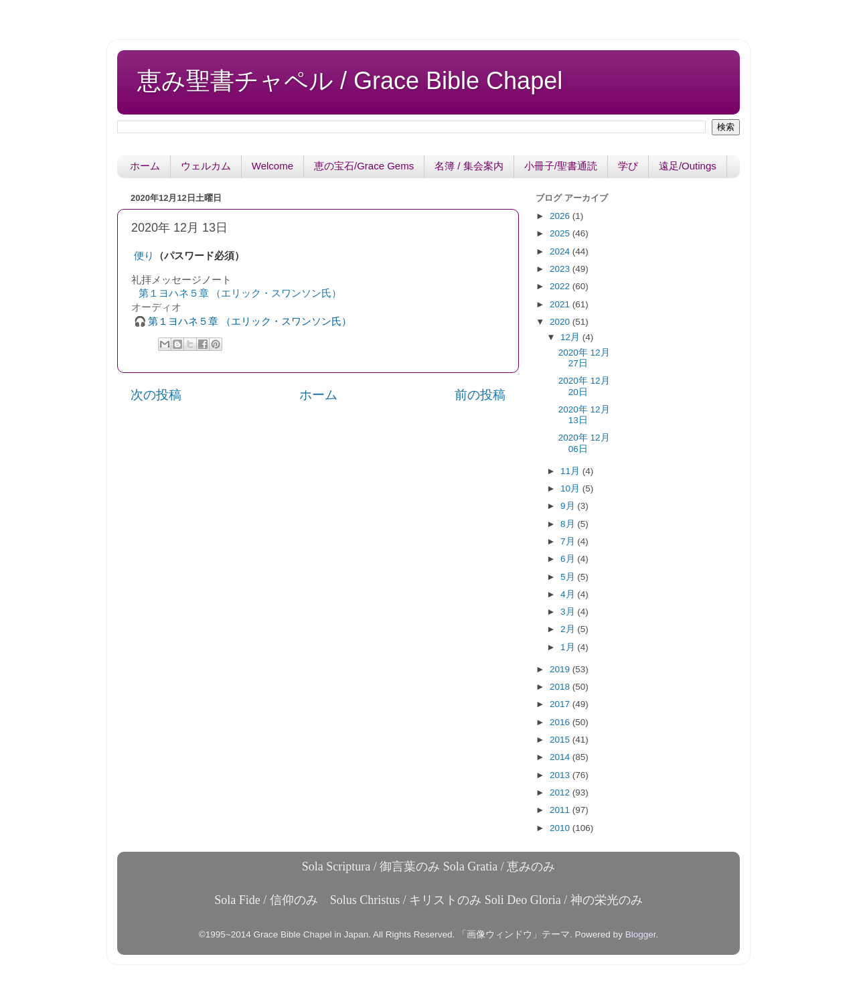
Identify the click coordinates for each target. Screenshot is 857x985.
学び (628, 165)
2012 (561, 792)
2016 (561, 722)
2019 (561, 669)
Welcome (272, 165)
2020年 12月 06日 (584, 443)
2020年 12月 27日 (584, 358)
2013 (561, 775)
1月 (568, 647)
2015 (561, 740)
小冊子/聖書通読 (560, 165)
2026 (561, 216)
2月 (568, 629)
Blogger (640, 934)
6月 (568, 559)
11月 (571, 471)
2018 (561, 687)
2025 (561, 233)
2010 (561, 828)
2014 (561, 757)
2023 (561, 269)
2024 (561, 251)
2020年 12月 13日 (584, 414)
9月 (568, 506)
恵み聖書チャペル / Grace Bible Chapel (349, 80)
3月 (568, 612)
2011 (561, 810)
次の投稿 (156, 395)
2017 (561, 704)
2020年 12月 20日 (584, 386)
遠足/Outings (687, 165)
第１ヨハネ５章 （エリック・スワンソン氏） (240, 293)
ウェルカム (206, 165)
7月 (568, 541)
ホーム (145, 165)
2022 (561, 286)
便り (144, 255)
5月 (568, 577)
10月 (571, 488)
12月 (571, 337)
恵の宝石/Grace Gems (364, 165)
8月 (568, 524)
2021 (561, 304)
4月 (568, 594)
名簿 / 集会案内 (469, 165)
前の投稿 (480, 395)
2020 (561, 322)
